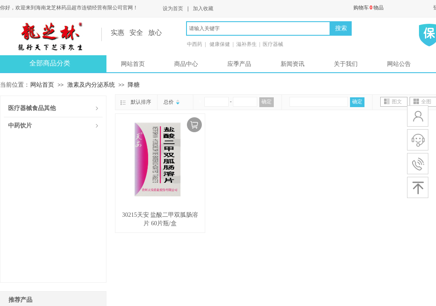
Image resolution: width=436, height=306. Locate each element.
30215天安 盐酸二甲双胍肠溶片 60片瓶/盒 (160, 219)
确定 (266, 102)
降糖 (134, 84)
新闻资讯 (292, 64)
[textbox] (258, 28)
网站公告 (399, 64)
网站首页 (133, 64)
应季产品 (239, 64)
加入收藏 (203, 8)
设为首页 (173, 8)
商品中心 (186, 64)
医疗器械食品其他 (32, 108)
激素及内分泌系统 (91, 84)
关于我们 (346, 64)
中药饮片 (20, 125)
